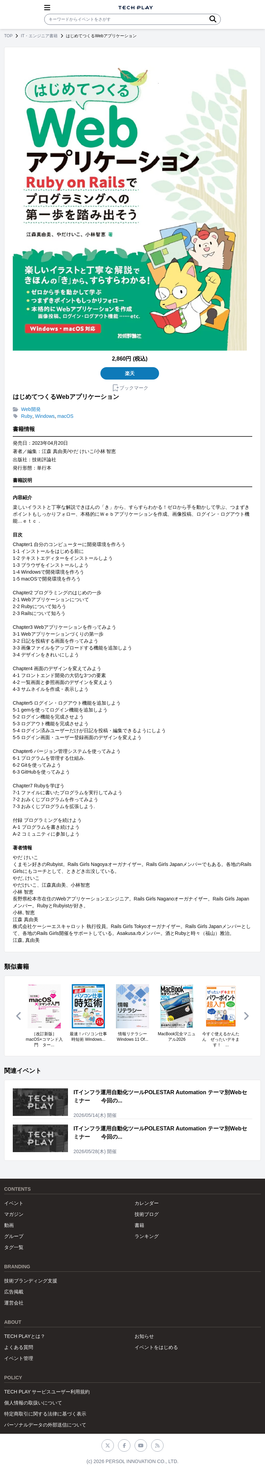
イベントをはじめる (156, 1347)
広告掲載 (13, 1291)
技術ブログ (147, 1214)
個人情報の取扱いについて (33, 1402)
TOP (8, 35)
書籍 (139, 1225)
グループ (13, 1236)
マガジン (13, 1214)
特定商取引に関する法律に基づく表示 (45, 1414)
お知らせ (144, 1336)
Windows (45, 416)
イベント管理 (18, 1358)
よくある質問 (18, 1347)
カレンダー (147, 1203)
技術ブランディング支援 (30, 1280)
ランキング (147, 1236)
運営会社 (13, 1303)
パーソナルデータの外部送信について (45, 1425)
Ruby (26, 416)
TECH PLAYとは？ (24, 1336)
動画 (9, 1225)
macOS (65, 416)
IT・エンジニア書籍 (39, 35)
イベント (13, 1203)
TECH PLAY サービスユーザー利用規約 (47, 1391)
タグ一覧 (13, 1247)
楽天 (130, 373)
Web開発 (31, 409)
